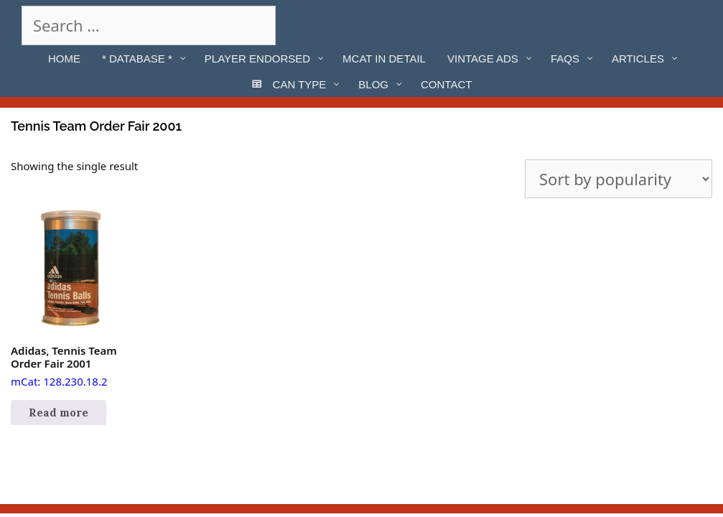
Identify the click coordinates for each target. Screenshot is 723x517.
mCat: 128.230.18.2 (70, 299)
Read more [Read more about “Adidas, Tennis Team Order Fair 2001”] (58, 412)
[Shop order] (618, 178)
